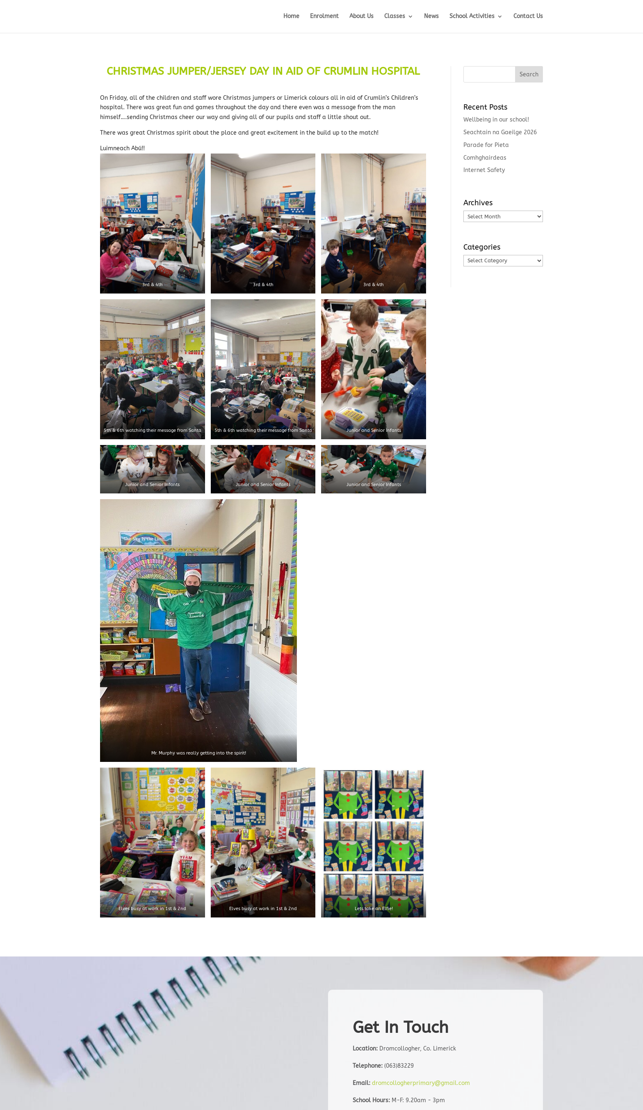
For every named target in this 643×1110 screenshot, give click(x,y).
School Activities (472, 17)
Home (291, 17)
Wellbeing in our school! (496, 119)
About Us (361, 17)
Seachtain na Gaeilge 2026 (500, 132)
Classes (394, 17)
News (431, 17)
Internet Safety (484, 170)
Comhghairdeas (484, 157)
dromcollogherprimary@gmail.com (421, 1083)
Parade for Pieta (486, 145)
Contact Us (528, 17)
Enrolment (324, 17)
